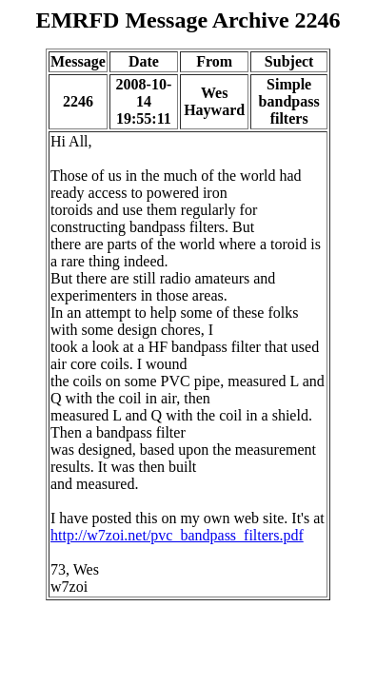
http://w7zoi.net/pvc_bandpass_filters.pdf (177, 535)
